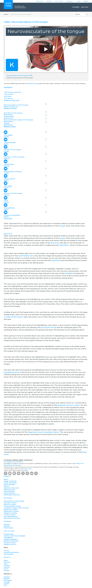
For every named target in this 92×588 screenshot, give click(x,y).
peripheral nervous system (69, 405)
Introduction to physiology (14, 501)
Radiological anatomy (12, 494)
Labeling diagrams (11, 539)
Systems (7, 526)
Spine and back (9, 484)
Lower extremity (10, 483)
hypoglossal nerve (11, 372)
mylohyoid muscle (48, 327)
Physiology (8, 498)
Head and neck (9, 489)
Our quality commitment (13, 462)
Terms (6, 569)
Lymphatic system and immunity (16, 508)
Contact (7, 565)
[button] (46, 337)
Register (86, 1)
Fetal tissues (8, 528)
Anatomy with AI (10, 544)
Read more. (80, 463)
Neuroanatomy (9, 491)
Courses (75, 7)
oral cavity (55, 243)
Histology (7, 521)
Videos (6, 14)
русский (6, 583)
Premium (31, 83)
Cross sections (9, 493)
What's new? (39, 1)
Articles (84, 7)
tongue (62, 226)
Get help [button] (49, 1)
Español (7, 578)
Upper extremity (10, 481)
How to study (59, 1)
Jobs (5, 564)
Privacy (6, 570)
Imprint (7, 567)
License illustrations (11, 552)
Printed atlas (8, 534)
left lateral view (26, 256)
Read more (8, 234)
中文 (5, 585)
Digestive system (10, 513)
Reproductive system (12, 518)
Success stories (9, 542)
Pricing (6, 550)
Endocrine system (11, 509)
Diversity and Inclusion (12, 465)
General (7, 524)
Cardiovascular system (12, 506)
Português (8, 580)
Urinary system (9, 514)
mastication (64, 245)
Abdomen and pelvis (11, 488)
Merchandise (8, 554)
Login (78, 1)
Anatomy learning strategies (14, 536)
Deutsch (7, 577)
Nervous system (10, 504)
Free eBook (8, 537)
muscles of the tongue (13, 317)
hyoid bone (55, 260)
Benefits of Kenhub (11, 541)
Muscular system (10, 502)
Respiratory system (11, 511)
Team (6, 560)
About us (7, 557)
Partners (7, 562)
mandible (68, 273)
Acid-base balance (10, 516)
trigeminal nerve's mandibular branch (43, 432)
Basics (6, 479)
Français (7, 582)
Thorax (6, 486)
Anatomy (7, 476)
